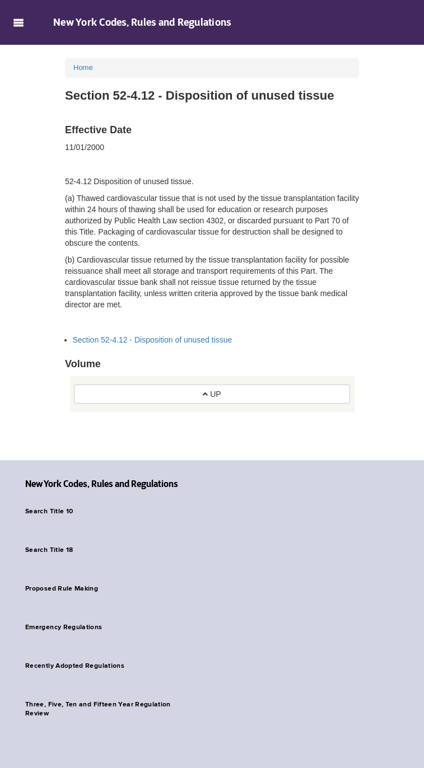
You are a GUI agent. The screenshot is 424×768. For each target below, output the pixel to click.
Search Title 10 (49, 511)
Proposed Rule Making (61, 589)
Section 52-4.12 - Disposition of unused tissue (152, 339)
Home (83, 67)
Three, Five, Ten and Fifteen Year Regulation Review (98, 709)
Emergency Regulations (63, 627)
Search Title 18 (49, 550)
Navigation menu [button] (18, 22)
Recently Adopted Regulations (74, 666)
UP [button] (212, 394)
